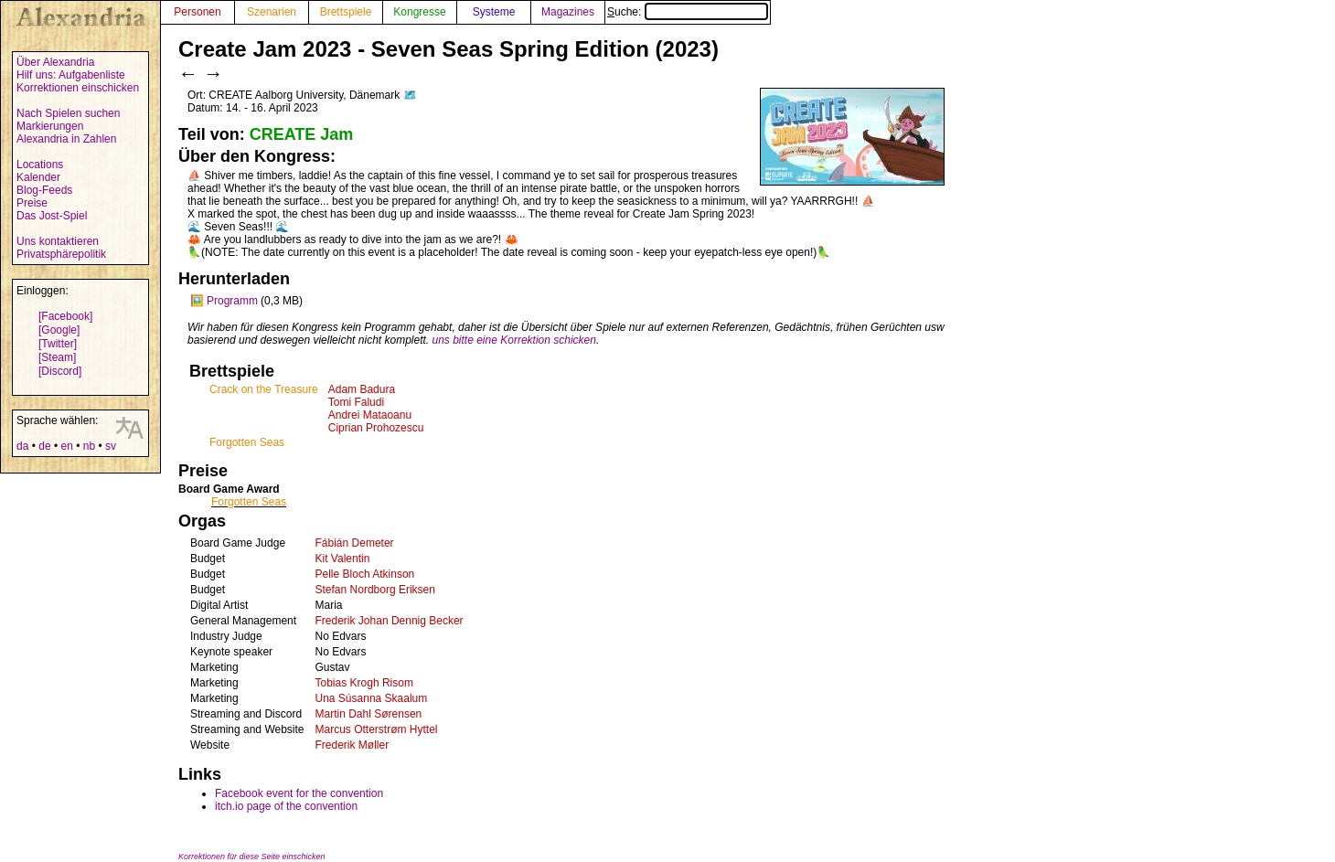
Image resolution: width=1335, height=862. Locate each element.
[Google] (59, 330)
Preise (32, 203)
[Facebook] (65, 316)
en (66, 446)
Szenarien (271, 11)
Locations (39, 164)
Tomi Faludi (356, 402)
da (22, 446)
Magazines (567, 11)
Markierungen (49, 126)
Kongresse (419, 11)
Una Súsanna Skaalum (371, 698)
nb (89, 446)
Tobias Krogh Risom (364, 682)
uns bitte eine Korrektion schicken (514, 340)
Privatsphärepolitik (61, 254)
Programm (232, 300)
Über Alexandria (55, 62)
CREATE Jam (302, 134)
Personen (197, 11)
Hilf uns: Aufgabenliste (70, 75)
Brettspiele (346, 11)
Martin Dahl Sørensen (368, 714)
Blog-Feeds (44, 190)
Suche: (687, 11)
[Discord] (59, 371)
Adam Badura (361, 389)
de (44, 446)
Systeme (494, 11)
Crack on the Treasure (263, 389)
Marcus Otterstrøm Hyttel (376, 729)
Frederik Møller (352, 745)
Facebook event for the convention (299, 793)
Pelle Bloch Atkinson (365, 574)
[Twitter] (57, 343)
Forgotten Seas (246, 442)
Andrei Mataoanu (369, 415)
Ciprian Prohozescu (376, 427)
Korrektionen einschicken (77, 87)
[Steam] (57, 357)
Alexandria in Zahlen (66, 139)
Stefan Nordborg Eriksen (375, 589)
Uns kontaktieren (57, 241)
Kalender (38, 177)
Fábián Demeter (354, 543)
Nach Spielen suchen (68, 113)
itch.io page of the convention (286, 806)
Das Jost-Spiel (51, 215)
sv (110, 446)
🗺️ (410, 95)
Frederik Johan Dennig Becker (389, 620)
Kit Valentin (342, 558)
